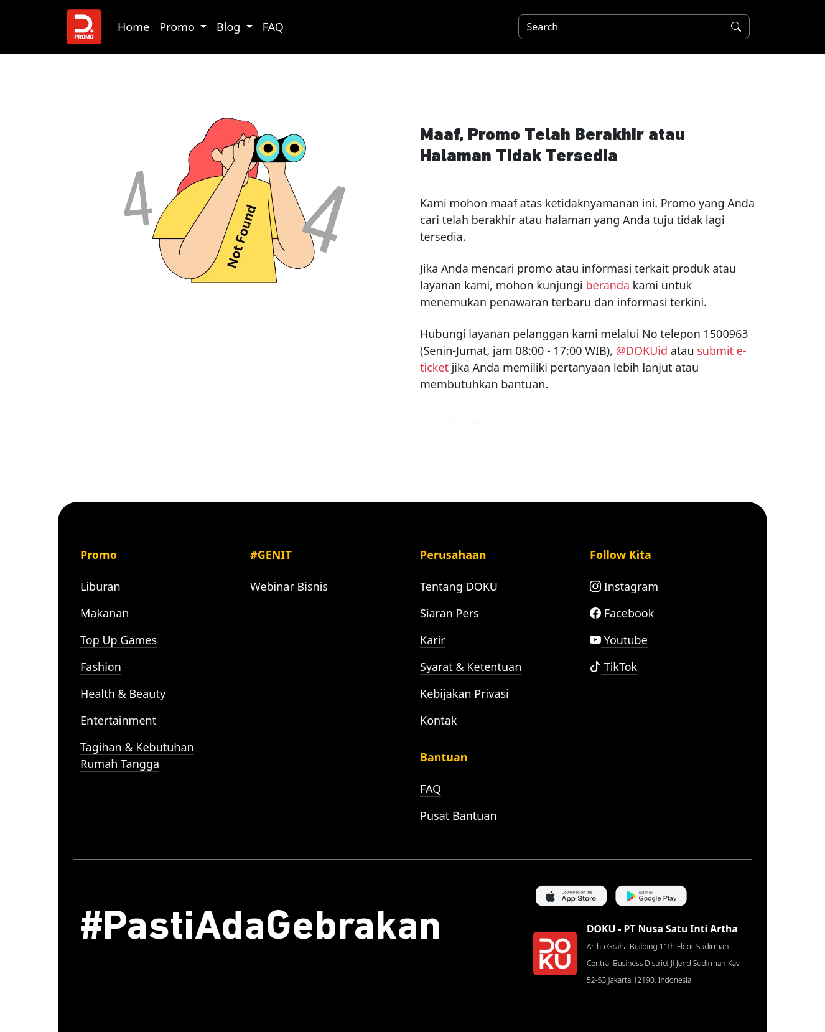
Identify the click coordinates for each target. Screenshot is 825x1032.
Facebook (622, 613)
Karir (432, 639)
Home (133, 26)
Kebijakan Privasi (464, 693)
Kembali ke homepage (471, 422)
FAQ (273, 26)
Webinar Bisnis (289, 586)
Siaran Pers (449, 613)
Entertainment (118, 720)
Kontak (438, 720)
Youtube (619, 639)
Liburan (100, 586)
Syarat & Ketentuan (470, 666)
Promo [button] (178, 26)
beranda (607, 285)
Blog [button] (230, 26)
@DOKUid (642, 350)
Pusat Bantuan (458, 815)
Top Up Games (118, 639)
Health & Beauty (122, 693)
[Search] (618, 27)
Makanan (104, 613)
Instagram (624, 586)
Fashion (100, 666)
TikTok (613, 666)
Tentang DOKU (459, 586)
